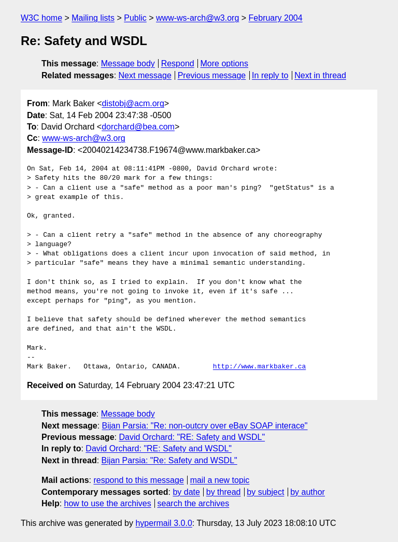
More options (225, 63)
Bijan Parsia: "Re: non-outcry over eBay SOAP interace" (205, 425)
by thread (223, 492)
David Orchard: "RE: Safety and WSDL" (192, 437)
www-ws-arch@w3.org (197, 17)
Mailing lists (93, 17)
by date (186, 492)
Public (135, 17)
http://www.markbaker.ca (259, 367)
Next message (145, 75)
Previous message (212, 75)
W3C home (41, 17)
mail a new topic (220, 480)
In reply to (270, 75)
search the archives (194, 503)
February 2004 (276, 17)
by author (307, 492)
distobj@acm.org (133, 103)
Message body (128, 63)
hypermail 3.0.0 (163, 523)
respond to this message (138, 480)
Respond (177, 63)
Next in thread (320, 75)
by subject (265, 492)
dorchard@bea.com (138, 126)
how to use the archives (107, 503)
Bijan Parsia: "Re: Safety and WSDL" (169, 460)
